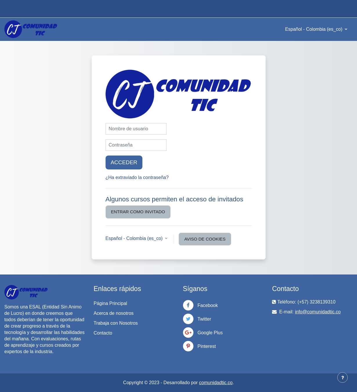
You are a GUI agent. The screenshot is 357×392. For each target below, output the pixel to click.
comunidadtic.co (216, 382)
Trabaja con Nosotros (116, 323)
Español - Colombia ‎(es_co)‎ (314, 29)
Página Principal (110, 303)
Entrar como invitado (138, 211)
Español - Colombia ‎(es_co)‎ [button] (135, 238)
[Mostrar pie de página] (342, 377)
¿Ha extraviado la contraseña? (137, 177)
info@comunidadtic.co (318, 311)
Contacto (103, 332)
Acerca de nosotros (114, 313)
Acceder (124, 162)
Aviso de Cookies (204, 238)
